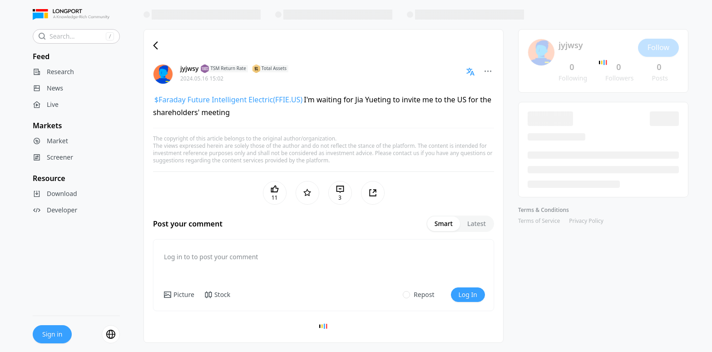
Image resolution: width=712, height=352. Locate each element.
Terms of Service (539, 221)
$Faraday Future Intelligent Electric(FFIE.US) (228, 100)
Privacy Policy (586, 221)
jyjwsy (189, 68)
